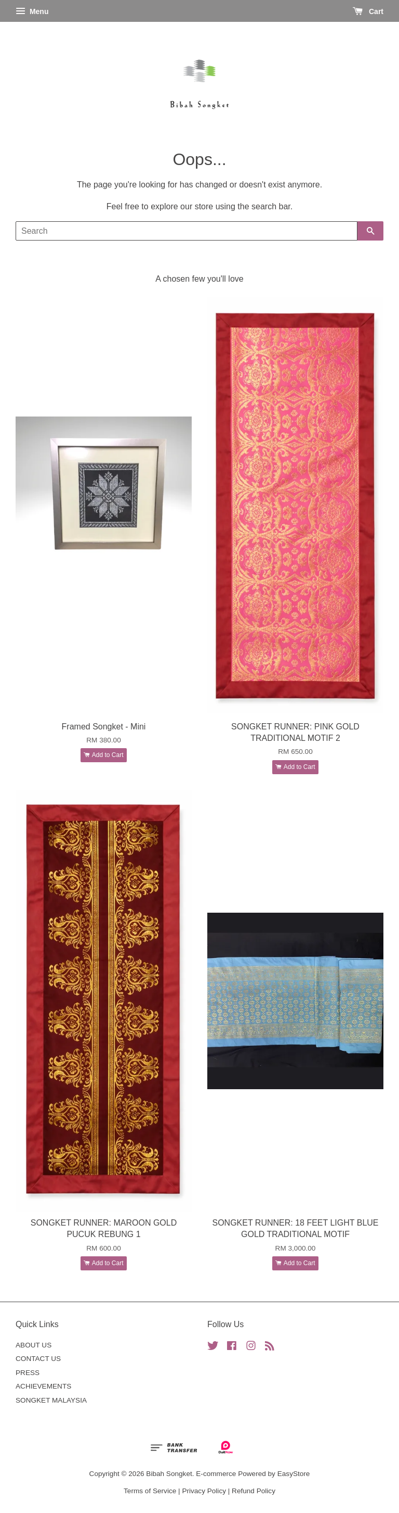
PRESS (27, 1373)
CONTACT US (38, 1359)
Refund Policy (253, 1491)
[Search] (186, 231)
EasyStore (293, 1474)
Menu (32, 11)
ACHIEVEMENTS (43, 1386)
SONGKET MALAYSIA (51, 1400)
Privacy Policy (204, 1491)
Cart (368, 11)
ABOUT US (33, 1345)
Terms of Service (150, 1491)
